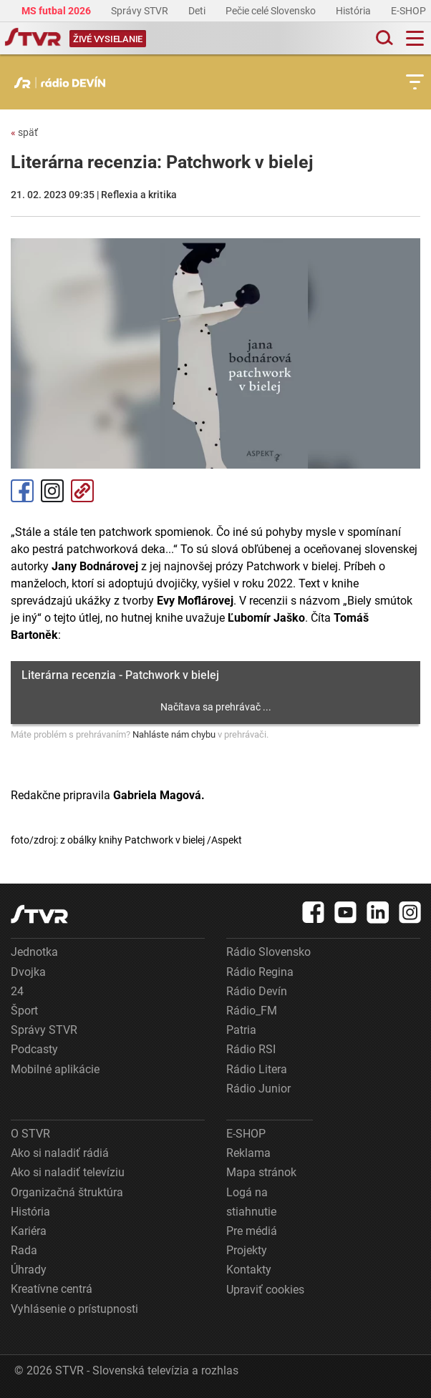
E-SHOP (409, 10)
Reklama (248, 1153)
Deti (198, 10)
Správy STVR (140, 10)
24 (17, 991)
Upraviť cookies (265, 1289)
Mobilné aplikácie (55, 1069)
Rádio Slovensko (268, 952)
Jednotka (34, 952)
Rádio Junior (258, 1088)
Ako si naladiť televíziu (68, 1172)
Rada (24, 1250)
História (354, 10)
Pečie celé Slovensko (272, 10)
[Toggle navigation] (415, 38)
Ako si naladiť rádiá (60, 1153)
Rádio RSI (251, 1049)
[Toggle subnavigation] (415, 82)
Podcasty (34, 1049)
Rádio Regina (260, 972)
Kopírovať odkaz (82, 490)
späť (24, 132)
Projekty (246, 1250)
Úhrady (29, 1269)
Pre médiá (251, 1231)
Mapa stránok (261, 1172)
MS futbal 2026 (57, 10)
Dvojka (28, 972)
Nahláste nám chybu (174, 734)
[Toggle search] (383, 38)
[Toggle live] (108, 38)
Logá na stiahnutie (251, 1202)
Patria (241, 1030)
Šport (24, 1010)
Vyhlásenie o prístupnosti (74, 1309)
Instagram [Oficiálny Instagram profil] (52, 490)
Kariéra (29, 1231)
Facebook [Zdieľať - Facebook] (22, 490)
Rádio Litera (256, 1069)
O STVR (30, 1133)
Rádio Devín (256, 991)
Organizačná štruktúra (67, 1192)
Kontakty (248, 1269)
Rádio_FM (251, 1010)
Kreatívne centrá (51, 1289)
